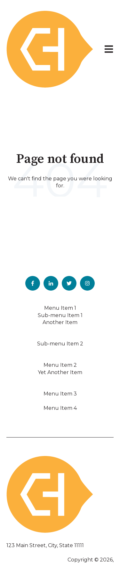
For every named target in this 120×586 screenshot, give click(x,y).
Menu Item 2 (60, 365)
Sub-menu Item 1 (60, 315)
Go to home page (60, 203)
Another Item (60, 322)
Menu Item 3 (60, 394)
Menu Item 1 (60, 308)
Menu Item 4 (60, 408)
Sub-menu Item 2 (60, 344)
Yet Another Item (60, 372)
